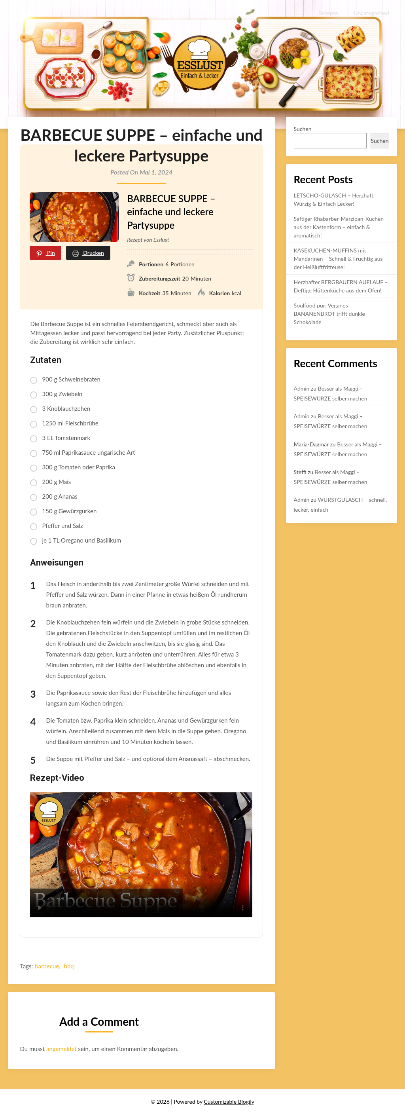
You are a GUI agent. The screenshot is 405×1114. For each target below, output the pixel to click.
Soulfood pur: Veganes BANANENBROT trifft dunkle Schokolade (329, 313)
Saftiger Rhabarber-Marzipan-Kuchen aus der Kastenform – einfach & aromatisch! (339, 227)
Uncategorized (371, 12)
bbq (69, 966)
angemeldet (61, 1048)
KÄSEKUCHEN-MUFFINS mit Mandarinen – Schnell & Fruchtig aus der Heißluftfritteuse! (338, 258)
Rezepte (328, 12)
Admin (302, 388)
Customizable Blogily (229, 1101)
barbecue (47, 966)
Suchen (303, 128)
